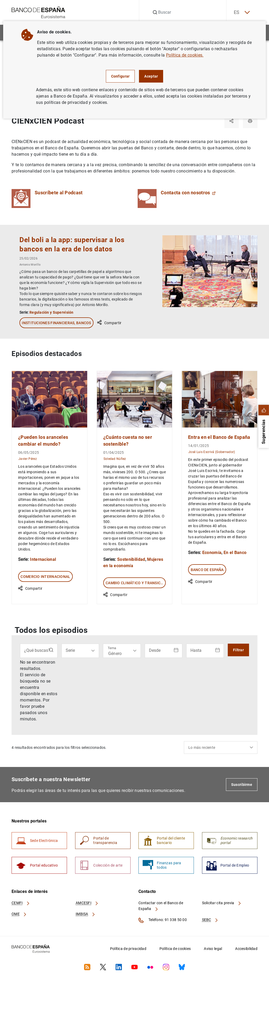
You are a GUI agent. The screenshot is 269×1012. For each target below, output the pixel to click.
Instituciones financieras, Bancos (56, 323)
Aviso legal (213, 949)
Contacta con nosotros (188, 193)
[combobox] (220, 747)
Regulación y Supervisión (51, 312)
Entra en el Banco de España (219, 437)
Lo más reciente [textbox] (201, 747)
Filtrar (238, 650)
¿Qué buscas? (37, 650)
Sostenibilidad (131, 559)
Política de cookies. (184, 55)
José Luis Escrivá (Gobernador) (211, 452)
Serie (70, 650)
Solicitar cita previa (221, 903)
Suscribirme (241, 784)
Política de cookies (175, 949)
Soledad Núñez (115, 458)
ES (241, 12)
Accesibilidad (246, 949)
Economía (212, 552)
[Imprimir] (250, 121)
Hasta (195, 650)
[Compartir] (231, 121)
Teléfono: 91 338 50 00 (162, 920)
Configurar (120, 76)
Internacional (43, 559)
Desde (155, 650)
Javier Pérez (27, 458)
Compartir (109, 323)
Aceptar (151, 76)
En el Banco (235, 552)
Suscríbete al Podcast (59, 193)
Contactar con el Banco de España (160, 906)
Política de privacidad (128, 949)
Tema (112, 648)
